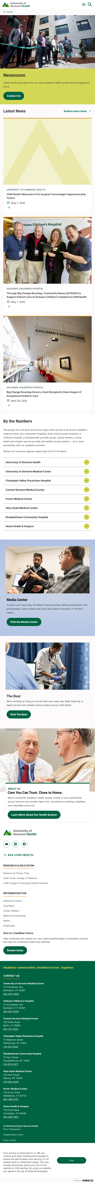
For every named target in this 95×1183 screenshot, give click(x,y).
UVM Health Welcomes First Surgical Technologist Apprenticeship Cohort (46, 196)
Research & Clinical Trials (16, 873)
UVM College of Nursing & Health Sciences (25, 883)
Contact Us (14, 95)
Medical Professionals (14, 915)
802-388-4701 (10, 1099)
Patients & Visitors (12, 900)
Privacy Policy (9, 1140)
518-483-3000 (11, 1081)
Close (71, 1160)
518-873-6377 (10, 1064)
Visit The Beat (18, 714)
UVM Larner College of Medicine (20, 878)
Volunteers (8, 905)
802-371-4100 (10, 1029)
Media (6, 920)
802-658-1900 (11, 1117)
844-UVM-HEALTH (20, 855)
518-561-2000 (10, 1046)
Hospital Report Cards (13, 1134)
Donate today (15, 950)
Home (10, 11)
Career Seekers (11, 910)
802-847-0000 (11, 994)
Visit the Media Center (24, 621)
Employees (9, 925)
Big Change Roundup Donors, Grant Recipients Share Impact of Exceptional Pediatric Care (44, 393)
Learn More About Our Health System (34, 814)
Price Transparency (12, 1129)
